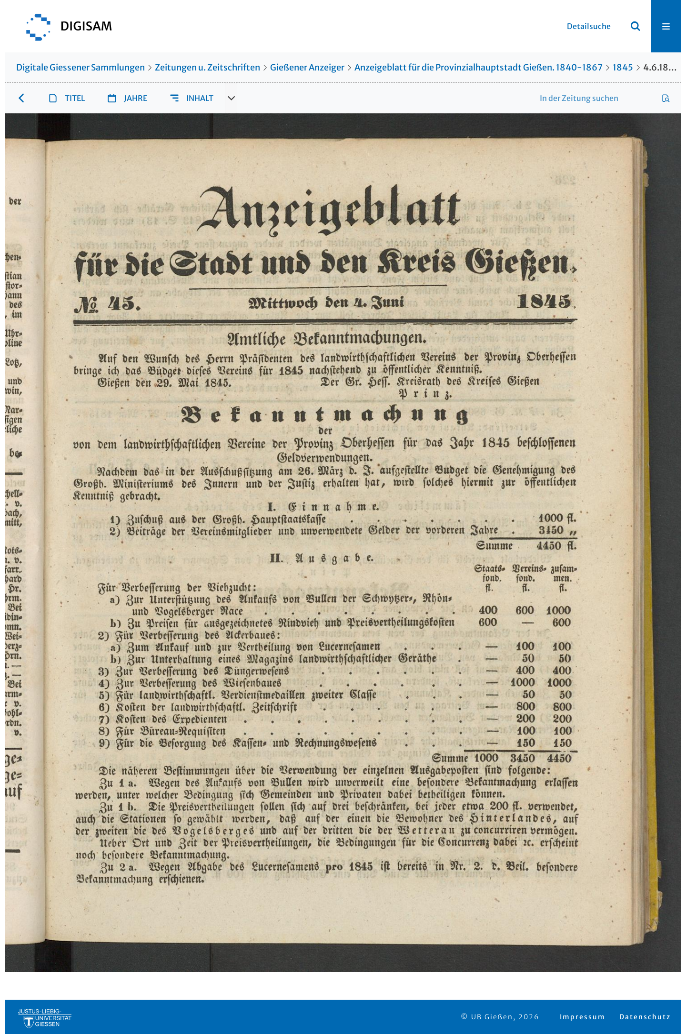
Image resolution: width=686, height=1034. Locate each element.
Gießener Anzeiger (307, 67)
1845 (623, 67)
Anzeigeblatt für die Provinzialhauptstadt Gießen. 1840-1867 (478, 67)
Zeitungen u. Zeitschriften (207, 67)
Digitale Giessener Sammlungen (80, 67)
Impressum (582, 1017)
